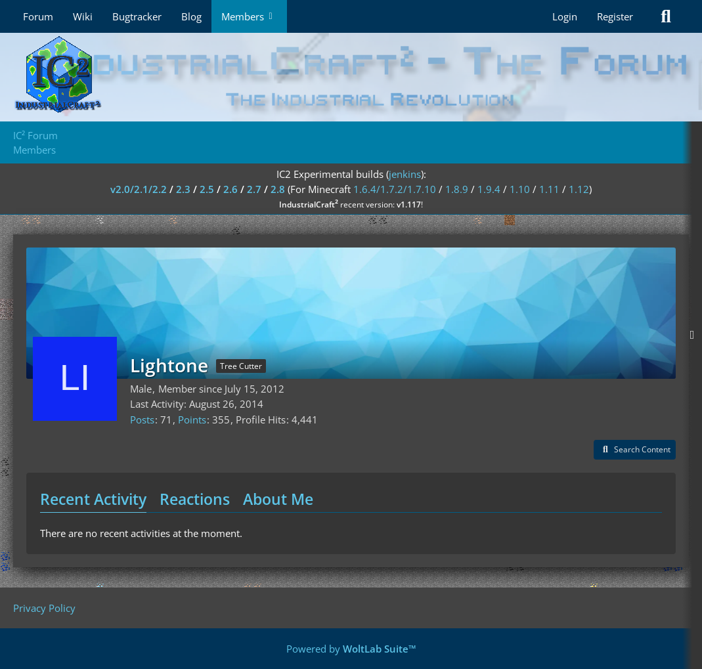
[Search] (666, 16)
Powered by (351, 648)
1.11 (549, 189)
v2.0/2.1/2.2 (138, 189)
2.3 (183, 189)
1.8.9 (456, 189)
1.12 (579, 189)
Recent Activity (93, 498)
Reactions (195, 498)
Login (564, 16)
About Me (278, 498)
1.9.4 (488, 189)
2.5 (207, 189)
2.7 (254, 189)
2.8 (278, 189)
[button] (635, 450)
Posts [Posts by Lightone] (142, 419)
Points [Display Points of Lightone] (192, 419)
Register (615, 16)
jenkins (405, 174)
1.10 (520, 189)
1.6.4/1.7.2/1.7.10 (394, 189)
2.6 (230, 189)
